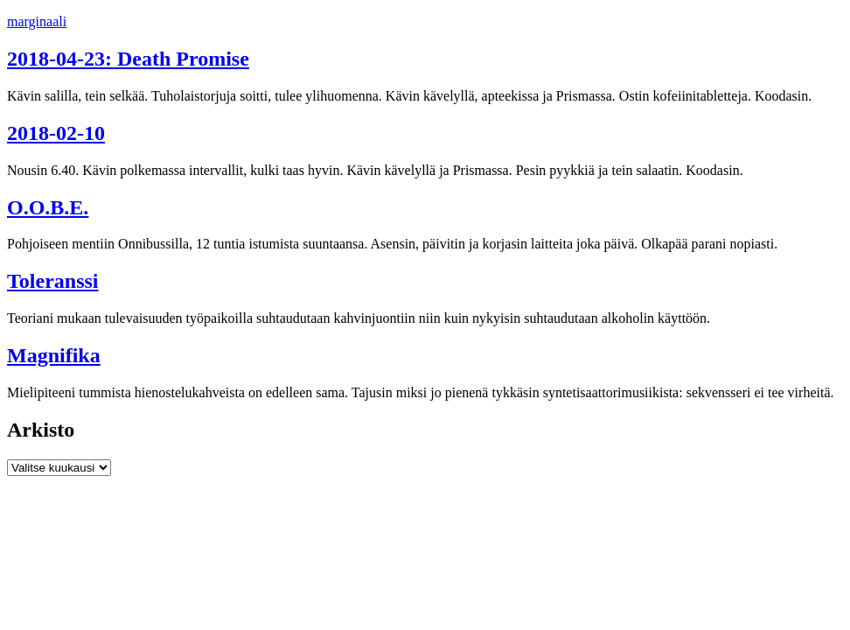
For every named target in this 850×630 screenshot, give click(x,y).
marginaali (36, 21)
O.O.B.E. (47, 207)
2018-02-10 (56, 133)
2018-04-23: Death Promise (128, 58)
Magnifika (54, 355)
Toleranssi (52, 281)
